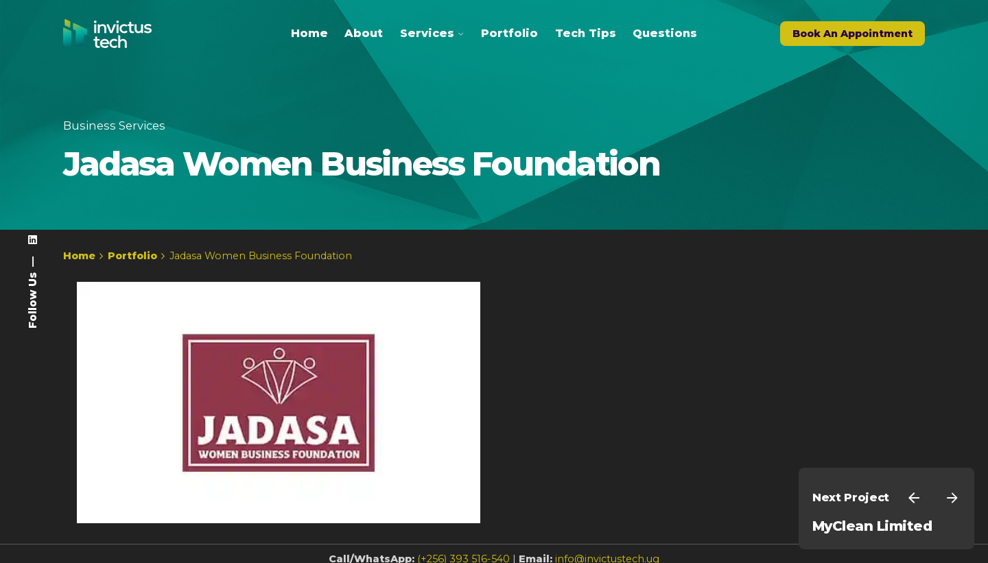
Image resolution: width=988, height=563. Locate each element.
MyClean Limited (872, 526)
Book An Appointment (852, 33)
